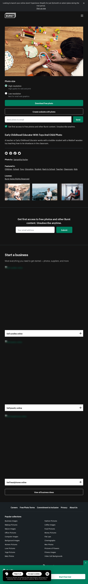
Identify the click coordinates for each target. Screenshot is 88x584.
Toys (22, 168)
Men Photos (49, 544)
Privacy (64, 507)
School (16, 168)
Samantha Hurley (21, 159)
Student (38, 168)
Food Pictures (50, 528)
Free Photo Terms (27, 507)
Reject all (17, 574)
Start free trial (65, 576)
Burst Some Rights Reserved (17, 178)
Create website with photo (44, 111)
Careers (14, 507)
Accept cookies (34, 574)
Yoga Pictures (10, 552)
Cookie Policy (42, 579)
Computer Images (11, 536)
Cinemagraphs (50, 540)
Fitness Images (50, 552)
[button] (6, 574)
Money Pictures (50, 532)
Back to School (48, 168)
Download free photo (44, 103)
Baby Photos (9, 556)
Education (29, 168)
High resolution (14, 85)
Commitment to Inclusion (48, 507)
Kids (76, 168)
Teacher (59, 168)
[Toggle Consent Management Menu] (6, 574)
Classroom (68, 168)
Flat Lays (48, 536)
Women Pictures (11, 544)
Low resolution (14, 93)
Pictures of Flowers (52, 548)
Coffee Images (50, 524)
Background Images (12, 540)
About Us (73, 507)
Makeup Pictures (11, 524)
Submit (64, 229)
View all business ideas (44, 492)
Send (78, 119)
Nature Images (10, 528)
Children (8, 168)
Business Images (11, 520)
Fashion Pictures (51, 520)
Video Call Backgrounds (53, 556)
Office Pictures (10, 532)
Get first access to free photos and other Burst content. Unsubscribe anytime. (40, 126)
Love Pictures (10, 548)
